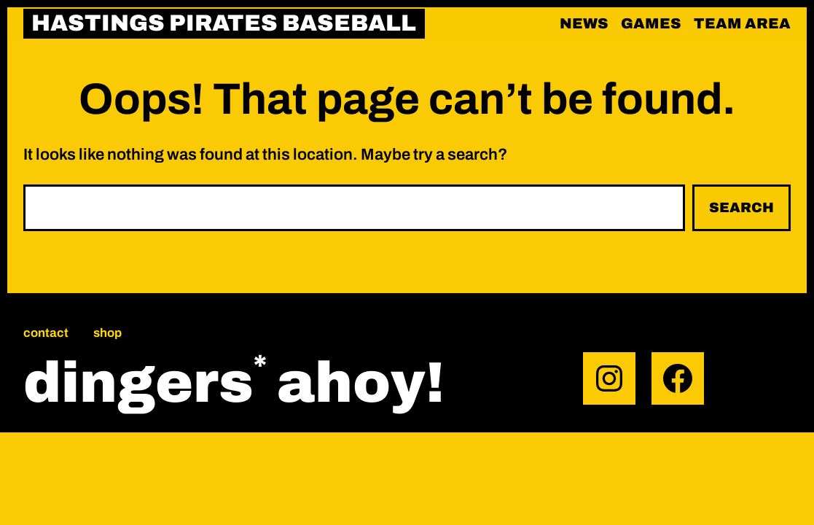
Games (651, 23)
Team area (742, 23)
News (584, 23)
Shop (107, 333)
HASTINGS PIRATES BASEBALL (223, 23)
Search (741, 207)
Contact (46, 333)
